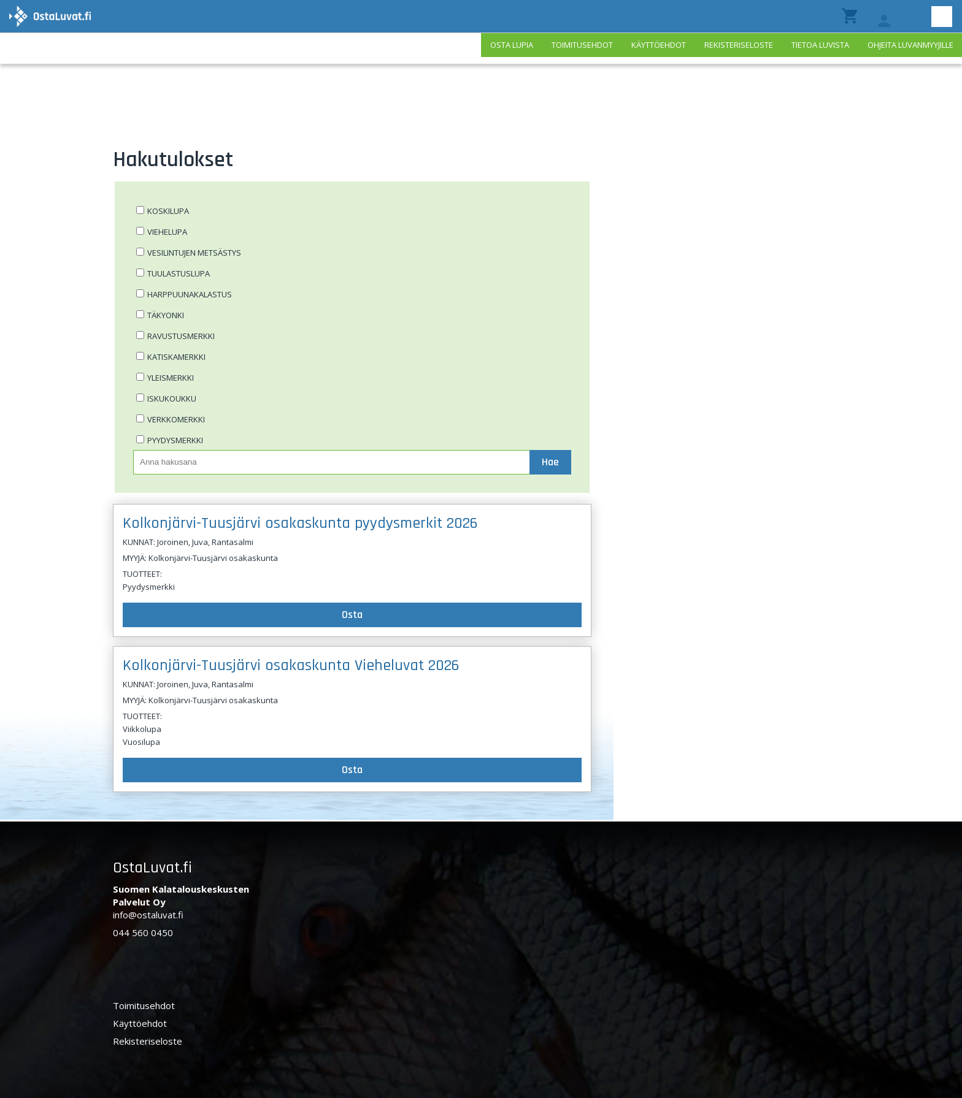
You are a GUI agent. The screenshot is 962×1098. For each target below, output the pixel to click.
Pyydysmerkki (175, 440)
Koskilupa (168, 210)
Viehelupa (167, 231)
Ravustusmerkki (181, 335)
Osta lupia (511, 44)
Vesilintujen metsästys (194, 252)
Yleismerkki (170, 377)
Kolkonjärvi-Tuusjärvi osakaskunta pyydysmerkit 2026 (300, 523)
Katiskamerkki (176, 356)
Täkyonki (165, 315)
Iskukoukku (171, 398)
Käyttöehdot (658, 44)
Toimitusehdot (582, 44)
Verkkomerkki (176, 419)
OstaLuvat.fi (152, 868)
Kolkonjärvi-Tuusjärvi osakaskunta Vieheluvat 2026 (291, 665)
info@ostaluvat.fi (148, 915)
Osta (352, 615)
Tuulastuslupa (178, 273)
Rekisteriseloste (738, 44)
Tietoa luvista (820, 44)
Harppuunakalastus (189, 294)
